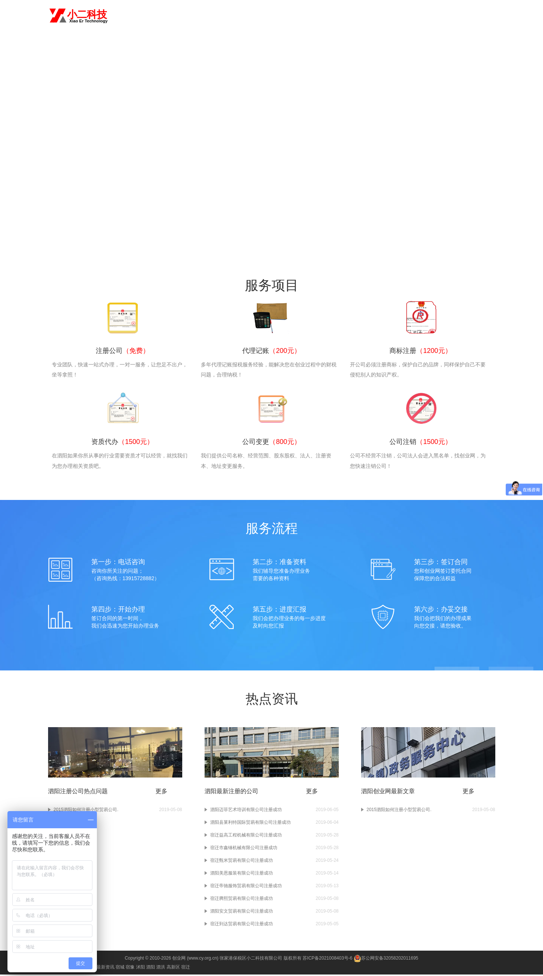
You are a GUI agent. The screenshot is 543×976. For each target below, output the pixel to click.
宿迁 (185, 968)
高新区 (173, 968)
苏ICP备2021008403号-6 (327, 959)
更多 (161, 792)
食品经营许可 (450, 16)
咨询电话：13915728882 (272, 132)
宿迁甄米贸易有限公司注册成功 (241, 861)
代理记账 (289, 16)
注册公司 (263, 16)
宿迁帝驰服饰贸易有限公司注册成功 (246, 887)
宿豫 (130, 968)
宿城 (120, 968)
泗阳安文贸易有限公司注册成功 (241, 912)
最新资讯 (105, 968)
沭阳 (140, 968)
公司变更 (367, 16)
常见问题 (481, 16)
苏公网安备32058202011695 (386, 959)
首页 (242, 16)
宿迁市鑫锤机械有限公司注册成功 (243, 849)
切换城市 (145, 15)
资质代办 (341, 16)
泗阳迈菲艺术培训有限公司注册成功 (246, 811)
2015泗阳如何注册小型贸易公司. (399, 811)
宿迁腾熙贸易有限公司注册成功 (241, 900)
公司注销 (393, 16)
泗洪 (160, 968)
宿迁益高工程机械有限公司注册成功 (246, 836)
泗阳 (124, 15)
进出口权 (419, 16)
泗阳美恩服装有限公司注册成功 (241, 874)
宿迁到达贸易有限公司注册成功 (241, 925)
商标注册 (315, 16)
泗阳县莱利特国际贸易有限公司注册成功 (250, 823)
